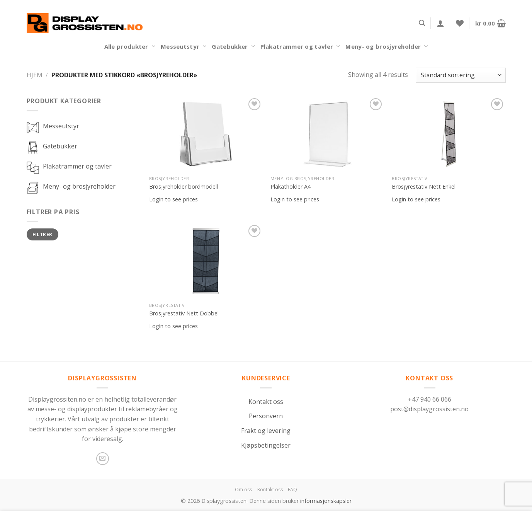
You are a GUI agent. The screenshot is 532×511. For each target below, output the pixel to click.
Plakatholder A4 (290, 186)
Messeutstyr (184, 46)
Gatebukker (233, 46)
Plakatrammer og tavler (300, 46)
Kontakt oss (265, 401)
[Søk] (422, 23)
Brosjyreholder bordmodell (183, 186)
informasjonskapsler (326, 500)
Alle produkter (129, 46)
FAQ (292, 489)
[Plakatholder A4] (327, 134)
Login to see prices (173, 199)
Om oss (243, 489)
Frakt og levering (266, 430)
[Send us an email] (102, 458)
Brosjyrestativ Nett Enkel (424, 186)
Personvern (266, 416)
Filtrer (42, 234)
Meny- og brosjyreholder (386, 46)
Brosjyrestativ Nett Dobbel (184, 313)
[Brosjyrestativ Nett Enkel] (449, 134)
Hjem (34, 75)
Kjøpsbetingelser (266, 445)
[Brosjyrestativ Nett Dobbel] (206, 261)
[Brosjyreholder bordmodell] (206, 134)
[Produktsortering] (460, 75)
